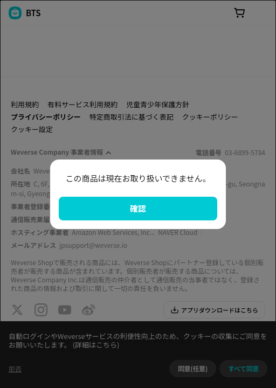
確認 (138, 208)
